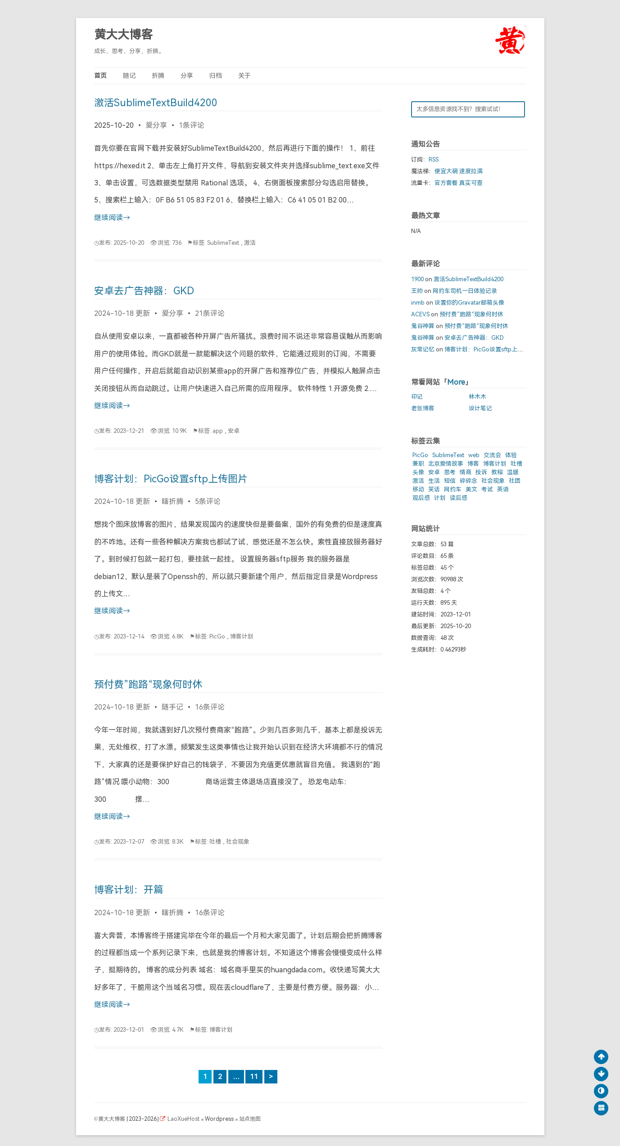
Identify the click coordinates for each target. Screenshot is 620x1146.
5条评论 (208, 501)
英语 (503, 489)
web (474, 455)
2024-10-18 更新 (122, 313)
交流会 (492, 455)
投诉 (481, 472)
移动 (418, 489)
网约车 (453, 489)
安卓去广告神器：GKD (144, 291)
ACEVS (420, 314)
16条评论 (210, 707)
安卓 (234, 430)
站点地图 (250, 1119)
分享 (187, 75)
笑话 (434, 489)
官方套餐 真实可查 (458, 183)
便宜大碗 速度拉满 (458, 171)
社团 (514, 480)
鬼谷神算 (422, 326)
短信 (450, 480)
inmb (418, 302)
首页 (100, 75)
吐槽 (215, 841)
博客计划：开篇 (128, 889)
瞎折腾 (172, 501)
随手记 (172, 707)
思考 (450, 472)
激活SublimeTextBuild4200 (155, 102)
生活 (434, 480)
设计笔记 (480, 408)
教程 (497, 472)
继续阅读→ (112, 217)
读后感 (458, 497)
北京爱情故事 (445, 463)
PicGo (217, 636)
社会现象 (237, 841)
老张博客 (422, 408)
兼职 (418, 463)
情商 (465, 472)
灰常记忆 (422, 349)
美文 (471, 489)
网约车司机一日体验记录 (465, 291)
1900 (417, 279)
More (456, 382)
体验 (511, 455)
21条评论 (210, 313)
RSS (434, 159)
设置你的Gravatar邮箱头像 (469, 302)
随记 (129, 75)
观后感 (421, 497)
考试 (487, 489)
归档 (215, 75)
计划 (440, 497)
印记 (417, 396)
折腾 (158, 75)
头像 (418, 472)
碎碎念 (468, 480)
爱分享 (156, 125)
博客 (473, 463)
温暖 (513, 472)
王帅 (417, 291)
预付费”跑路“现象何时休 (148, 684)
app (218, 430)
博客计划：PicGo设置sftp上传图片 (171, 479)
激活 (250, 242)
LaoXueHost (184, 1119)
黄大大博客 (123, 34)
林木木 (477, 396)
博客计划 (241, 636)
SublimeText (223, 242)
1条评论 (191, 125)
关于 (244, 75)
